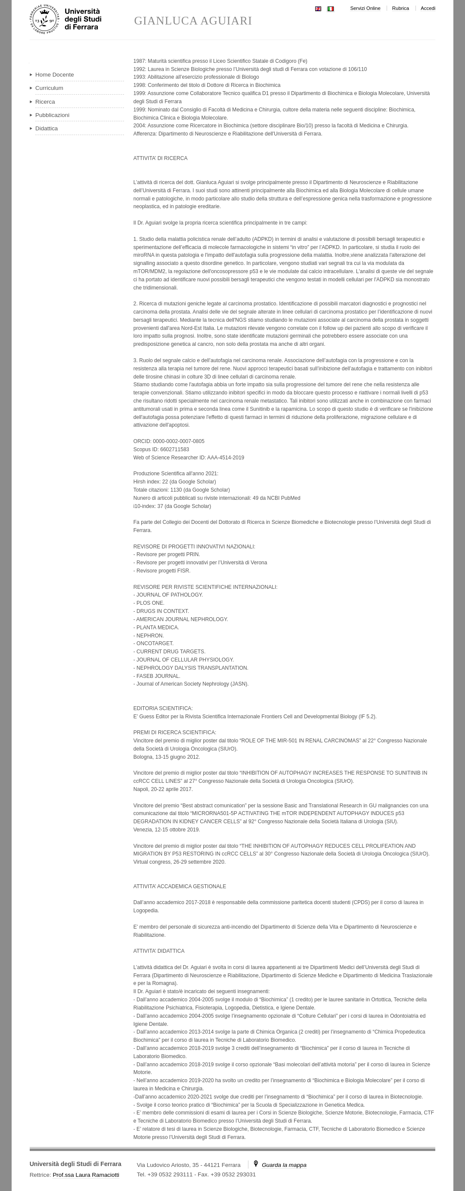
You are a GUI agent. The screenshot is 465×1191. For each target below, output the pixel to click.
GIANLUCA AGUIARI (193, 21)
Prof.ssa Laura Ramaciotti (86, 1175)
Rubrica (400, 8)
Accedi (428, 8)
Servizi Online (365, 8)
